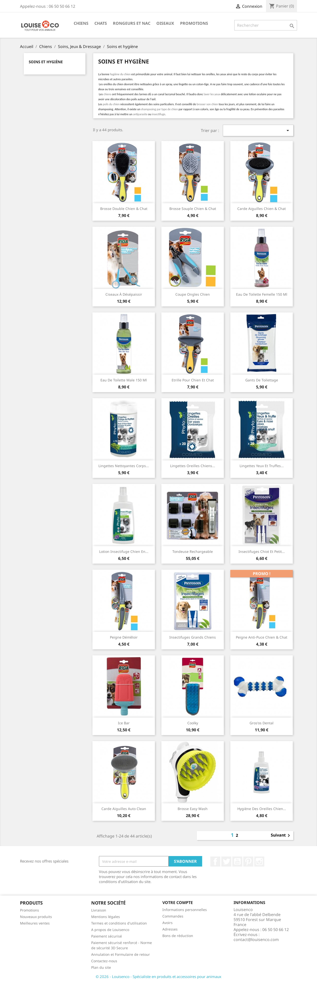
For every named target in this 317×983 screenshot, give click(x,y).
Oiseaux (165, 23)
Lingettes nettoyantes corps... (123, 465)
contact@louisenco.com (256, 939)
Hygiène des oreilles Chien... (261, 808)
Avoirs (167, 922)
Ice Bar (124, 723)
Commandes (172, 916)
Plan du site (101, 967)
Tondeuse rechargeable (192, 551)
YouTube (237, 862)
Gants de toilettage (261, 380)
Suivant (281, 836)
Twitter (226, 862)
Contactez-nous (104, 961)
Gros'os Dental (262, 723)
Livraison (98, 910)
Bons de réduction (177, 935)
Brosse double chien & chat (123, 208)
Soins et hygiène (46, 61)
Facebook (215, 862)
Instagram (259, 862)
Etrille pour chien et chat (193, 380)
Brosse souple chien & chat (192, 208)
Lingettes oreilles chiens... (192, 465)
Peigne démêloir (124, 637)
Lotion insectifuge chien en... (123, 551)
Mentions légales (105, 916)
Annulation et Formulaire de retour (120, 954)
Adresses (170, 929)
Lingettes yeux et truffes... (262, 465)
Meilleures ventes (35, 923)
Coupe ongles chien (192, 294)
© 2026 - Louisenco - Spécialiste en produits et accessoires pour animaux (158, 976)
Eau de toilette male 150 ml (123, 380)
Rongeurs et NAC (131, 23)
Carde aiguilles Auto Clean (123, 808)
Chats (100, 23)
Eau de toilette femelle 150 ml (261, 294)
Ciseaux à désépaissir (123, 294)
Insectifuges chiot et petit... (262, 551)
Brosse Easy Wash (193, 808)
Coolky (192, 723)
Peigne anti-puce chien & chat (261, 637)
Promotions (194, 23)
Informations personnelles (184, 909)
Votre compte (177, 902)
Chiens (81, 23)
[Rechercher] (265, 25)
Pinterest (248, 862)
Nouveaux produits (36, 916)
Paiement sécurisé (106, 936)
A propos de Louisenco (110, 929)
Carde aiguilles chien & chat (261, 208)
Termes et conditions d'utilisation (119, 923)
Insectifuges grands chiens (192, 637)
